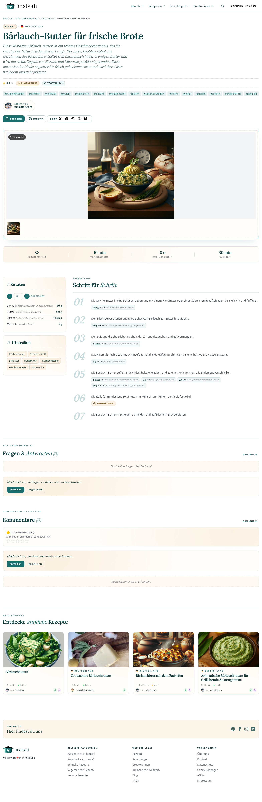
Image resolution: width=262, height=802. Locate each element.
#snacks (200, 93)
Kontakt (202, 759)
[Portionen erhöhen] (27, 296)
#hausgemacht (117, 93)
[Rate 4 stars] (22, 541)
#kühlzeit (99, 93)
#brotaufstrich (233, 93)
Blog (135, 775)
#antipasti (50, 93)
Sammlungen (140, 759)
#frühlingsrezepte (14, 93)
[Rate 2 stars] (13, 541)
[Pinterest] (233, 729)
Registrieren (236, 5)
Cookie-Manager (207, 770)
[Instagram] (246, 729)
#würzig (65, 93)
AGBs (200, 775)
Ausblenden (250, 454)
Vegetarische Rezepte (81, 770)
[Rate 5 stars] (27, 541)
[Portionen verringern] (9, 296)
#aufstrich (34, 93)
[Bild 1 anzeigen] (13, 228)
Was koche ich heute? (81, 754)
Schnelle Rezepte (78, 764)
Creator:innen (141, 764)
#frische (173, 93)
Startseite (8, 18)
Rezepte (137, 754)
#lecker (187, 93)
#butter (134, 93)
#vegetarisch (82, 93)
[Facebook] (240, 729)
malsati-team (23, 107)
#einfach (215, 93)
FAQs (135, 780)
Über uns (203, 754)
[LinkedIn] (253, 729)
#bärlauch (251, 93)
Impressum (204, 780)
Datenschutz (205, 764)
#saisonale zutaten (154, 93)
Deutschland (47, 18)
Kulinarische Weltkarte (26, 18)
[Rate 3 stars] (18, 541)
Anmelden (251, 5)
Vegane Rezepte (78, 775)
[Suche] (223, 6)
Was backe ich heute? (81, 759)
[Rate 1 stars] (8, 541)
